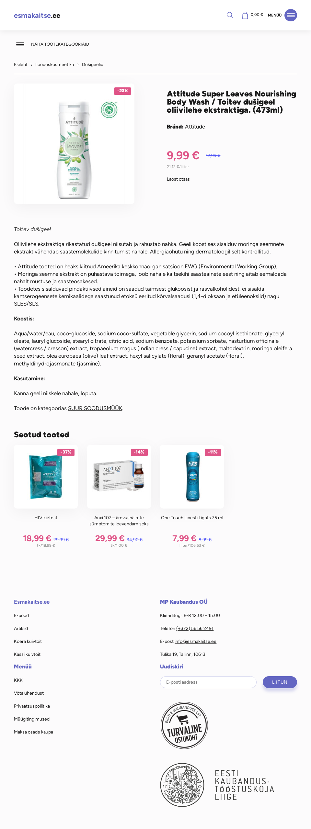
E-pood (21, 615)
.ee (37, 15)
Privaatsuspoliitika (32, 706)
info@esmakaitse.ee (195, 641)
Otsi (229, 15)
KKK (18, 680)
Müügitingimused (32, 719)
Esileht (21, 64)
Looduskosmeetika (54, 64)
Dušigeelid (92, 64)
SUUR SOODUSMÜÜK (95, 408)
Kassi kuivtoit (27, 654)
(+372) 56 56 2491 (194, 628)
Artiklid (21, 628)
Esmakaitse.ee (32, 602)
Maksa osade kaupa (33, 732)
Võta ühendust (29, 693)
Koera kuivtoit (28, 641)
